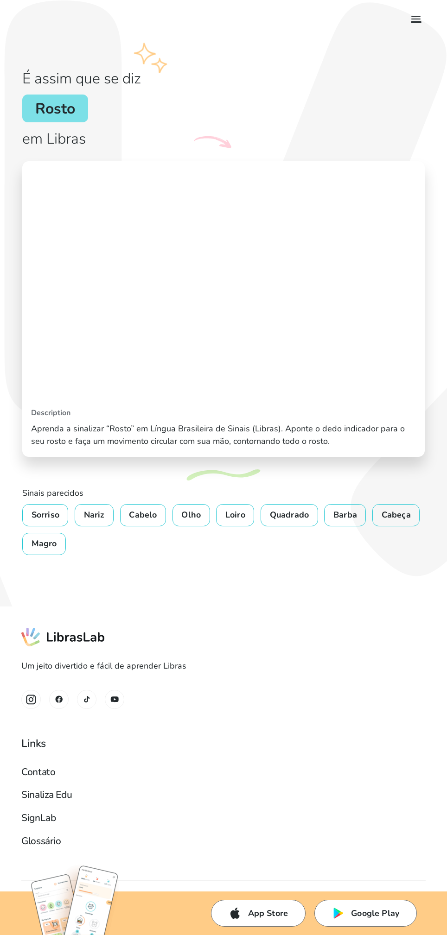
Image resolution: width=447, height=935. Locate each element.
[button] (414, 19)
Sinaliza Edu (46, 794)
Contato (38, 771)
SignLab (38, 817)
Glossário (41, 840)
